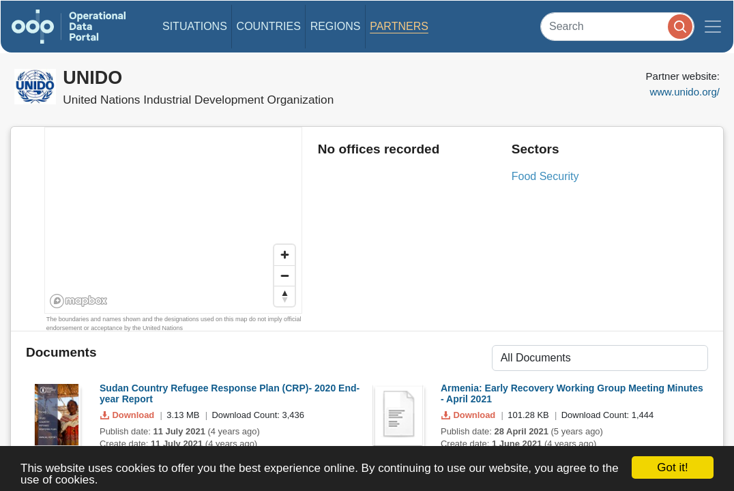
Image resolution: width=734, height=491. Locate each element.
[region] (174, 221)
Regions (335, 26)
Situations (194, 26)
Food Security (545, 176)
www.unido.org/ (684, 92)
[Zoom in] (284, 255)
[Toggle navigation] (712, 26)
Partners (399, 26)
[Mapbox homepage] (79, 301)
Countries (269, 26)
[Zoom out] (284, 275)
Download (128, 415)
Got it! (672, 467)
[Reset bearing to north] (284, 296)
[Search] (617, 26)
